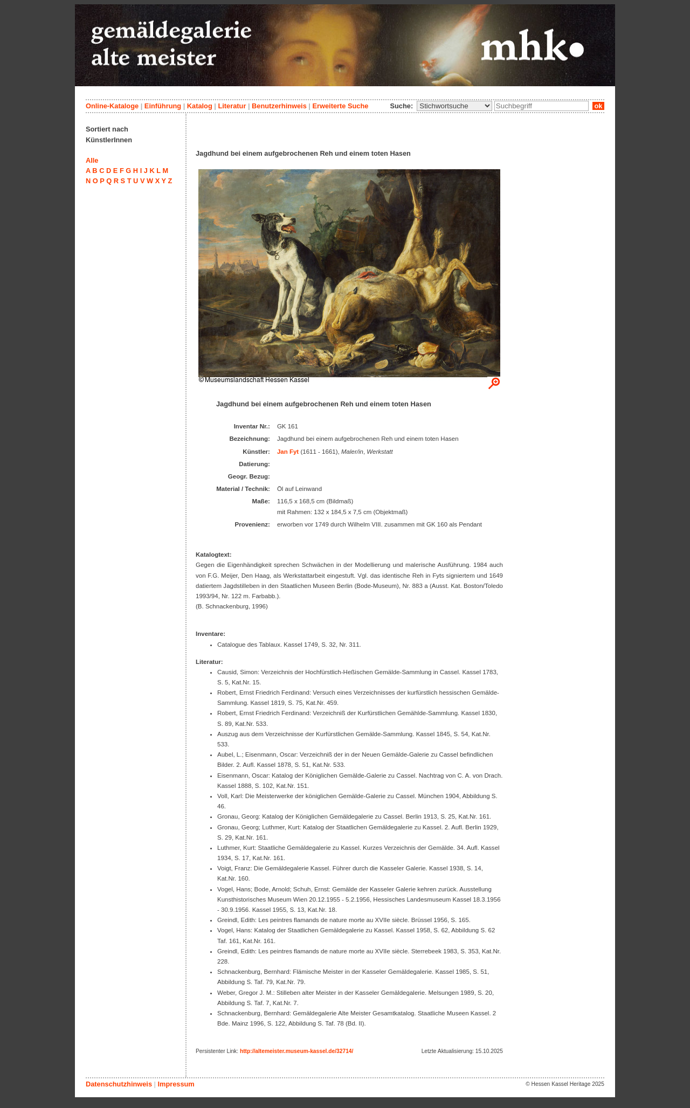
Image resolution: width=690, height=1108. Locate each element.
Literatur (232, 106)
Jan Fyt (288, 451)
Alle (92, 160)
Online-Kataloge (112, 106)
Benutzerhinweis (279, 106)
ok (598, 106)
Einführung (162, 106)
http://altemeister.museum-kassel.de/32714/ (296, 1051)
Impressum (175, 1084)
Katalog (199, 106)
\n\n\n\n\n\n (454, 106)
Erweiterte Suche (340, 106)
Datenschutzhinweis (119, 1084)
